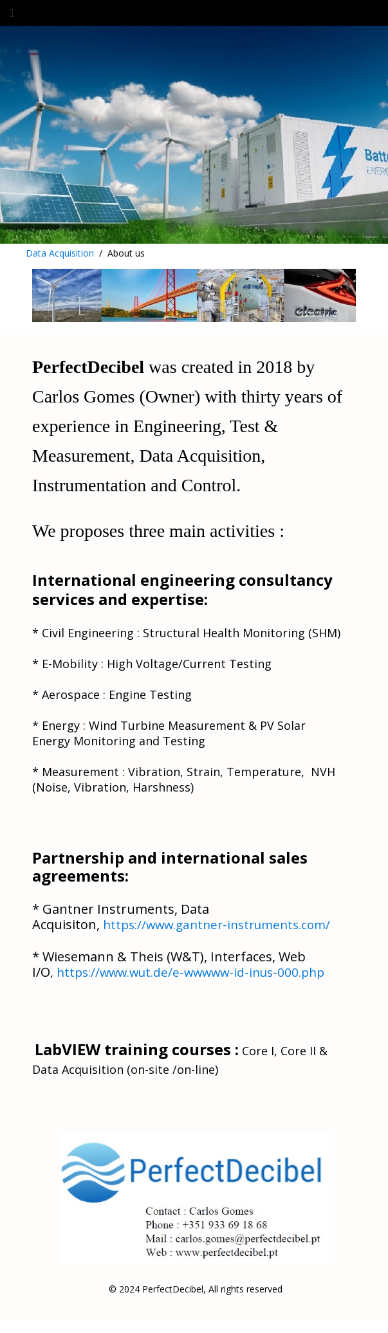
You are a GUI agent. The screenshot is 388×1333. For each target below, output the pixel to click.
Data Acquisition (60, 253)
